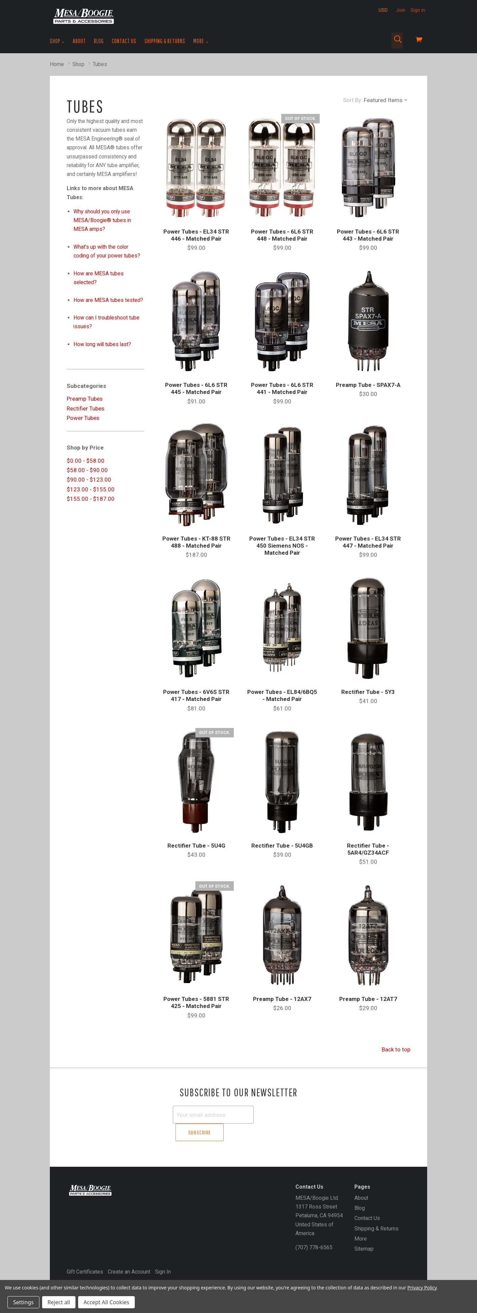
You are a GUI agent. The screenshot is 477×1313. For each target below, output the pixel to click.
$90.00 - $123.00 (89, 479)
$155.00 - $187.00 (91, 498)
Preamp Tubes (85, 398)
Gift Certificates (85, 1254)
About (79, 41)
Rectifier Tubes (85, 408)
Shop (57, 41)
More (201, 41)
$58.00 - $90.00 (87, 470)
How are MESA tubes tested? (108, 300)
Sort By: (352, 100)
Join (400, 10)
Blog (99, 41)
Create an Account (129, 1254)
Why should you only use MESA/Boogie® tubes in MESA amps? (102, 220)
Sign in (418, 10)
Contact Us (124, 41)
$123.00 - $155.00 (91, 489)
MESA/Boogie (99, 1266)
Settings (23, 1302)
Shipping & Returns (165, 41)
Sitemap (364, 1231)
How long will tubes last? (102, 344)
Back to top (396, 1049)
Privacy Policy (422, 1287)
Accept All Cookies (106, 1302)
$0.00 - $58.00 (85, 460)
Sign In (163, 1254)
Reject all (58, 1302)
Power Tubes (83, 418)
